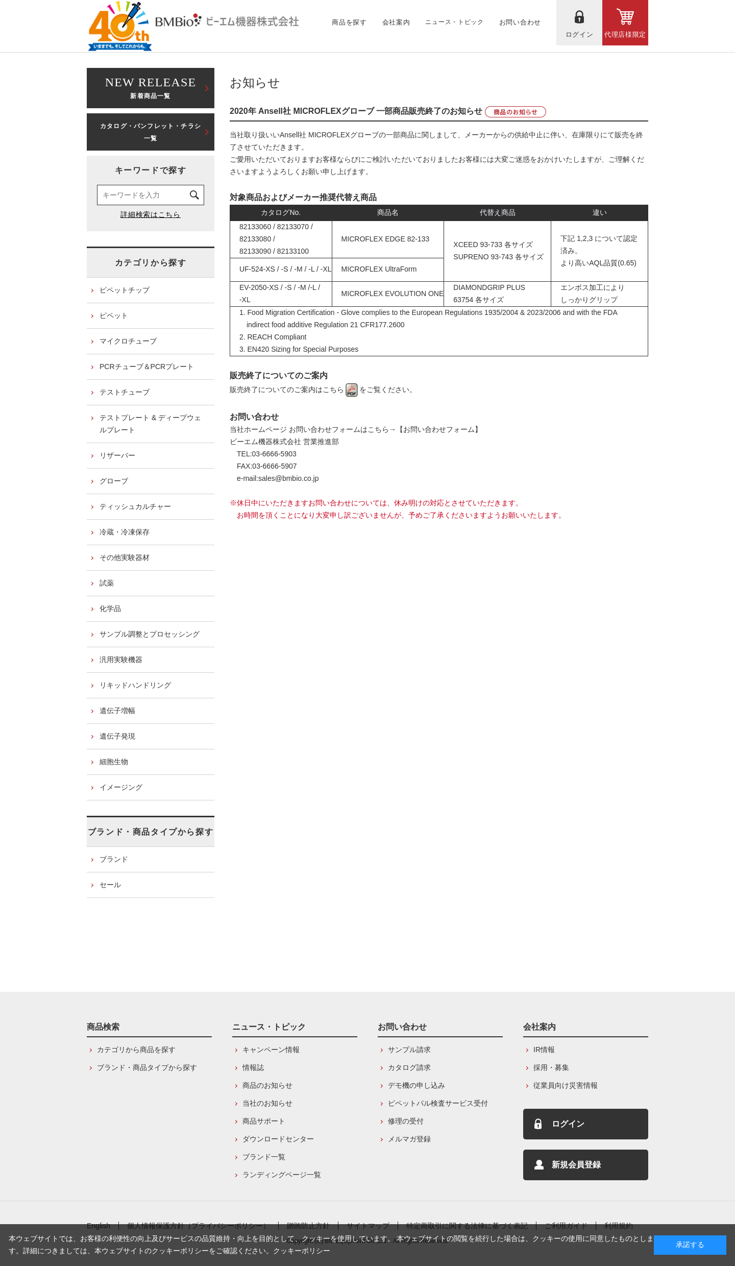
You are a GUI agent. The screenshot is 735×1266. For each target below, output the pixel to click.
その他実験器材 (125, 557)
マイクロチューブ (128, 341)
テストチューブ (125, 392)
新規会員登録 (576, 1164)
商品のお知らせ (267, 1085)
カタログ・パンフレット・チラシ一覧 (150, 132)
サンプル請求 (409, 1049)
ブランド (114, 859)
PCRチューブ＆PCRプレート (147, 366)
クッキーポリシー (301, 1251)
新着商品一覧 (151, 87)
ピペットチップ (125, 290)
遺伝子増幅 (117, 711)
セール (110, 885)
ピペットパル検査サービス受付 (438, 1103)
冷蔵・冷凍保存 (125, 532)
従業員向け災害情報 (565, 1085)
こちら (341, 389)
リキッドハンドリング (135, 685)
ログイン (568, 1123)
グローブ (114, 481)
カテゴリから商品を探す (136, 1049)
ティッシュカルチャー (135, 506)
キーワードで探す (151, 170)
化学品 (110, 608)
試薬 (107, 583)
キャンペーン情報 (271, 1049)
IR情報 (544, 1049)
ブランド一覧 (263, 1157)
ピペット (114, 315)
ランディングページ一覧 (281, 1175)
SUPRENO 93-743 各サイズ (498, 257)
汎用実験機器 (121, 659)
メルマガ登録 (409, 1139)
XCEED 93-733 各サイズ (488, 244)
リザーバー (117, 455)
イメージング (121, 787)
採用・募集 (551, 1067)
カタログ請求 (409, 1067)
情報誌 (253, 1067)
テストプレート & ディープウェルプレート (150, 423)
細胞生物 (114, 762)
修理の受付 (406, 1121)
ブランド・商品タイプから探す (150, 831)
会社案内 (539, 1026)
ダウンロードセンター (278, 1139)
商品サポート (263, 1121)
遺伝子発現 (117, 736)
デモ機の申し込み (416, 1085)
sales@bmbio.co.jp (288, 478)
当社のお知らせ (267, 1103)
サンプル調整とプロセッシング (150, 634)
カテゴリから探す (151, 262)
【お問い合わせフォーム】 (439, 429)
